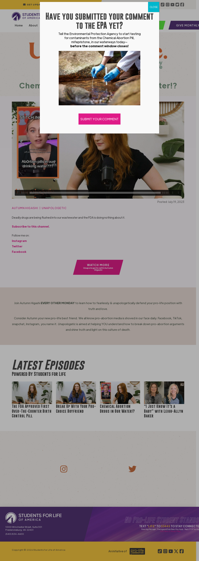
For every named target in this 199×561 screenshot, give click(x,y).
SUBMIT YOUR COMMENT (99, 119)
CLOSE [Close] (154, 7)
